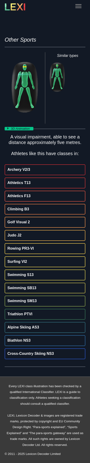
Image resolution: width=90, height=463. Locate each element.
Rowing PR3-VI (20, 248)
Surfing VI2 (17, 262)
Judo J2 (14, 235)
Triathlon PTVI (19, 314)
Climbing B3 (18, 209)
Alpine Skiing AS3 (23, 327)
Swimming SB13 (21, 288)
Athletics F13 (19, 196)
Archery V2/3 (18, 170)
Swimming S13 (20, 275)
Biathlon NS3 (19, 340)
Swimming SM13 (22, 301)
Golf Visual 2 (18, 222)
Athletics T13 (19, 183)
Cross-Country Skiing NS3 (30, 354)
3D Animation (21, 128)
